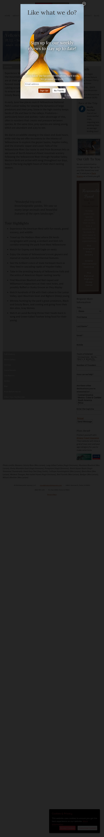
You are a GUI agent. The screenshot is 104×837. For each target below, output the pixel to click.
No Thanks (59, 90)
